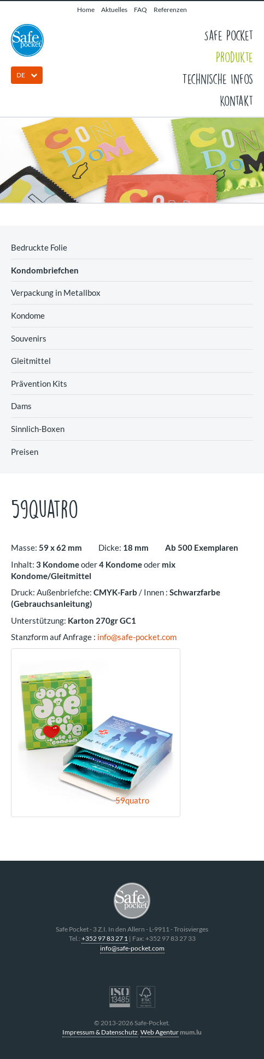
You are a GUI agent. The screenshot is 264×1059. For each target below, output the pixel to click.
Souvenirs (28, 338)
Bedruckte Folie (39, 247)
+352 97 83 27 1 (104, 938)
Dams (21, 406)
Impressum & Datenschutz (100, 1032)
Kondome (28, 315)
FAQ (140, 9)
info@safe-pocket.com (137, 637)
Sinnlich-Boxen (37, 429)
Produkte (234, 56)
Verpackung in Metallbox (56, 292)
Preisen (24, 452)
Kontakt (236, 100)
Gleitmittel (31, 361)
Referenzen (170, 9)
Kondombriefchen (45, 270)
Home (86, 9)
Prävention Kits (39, 383)
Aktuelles (114, 9)
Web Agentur (159, 1032)
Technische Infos (217, 78)
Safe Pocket (228, 34)
